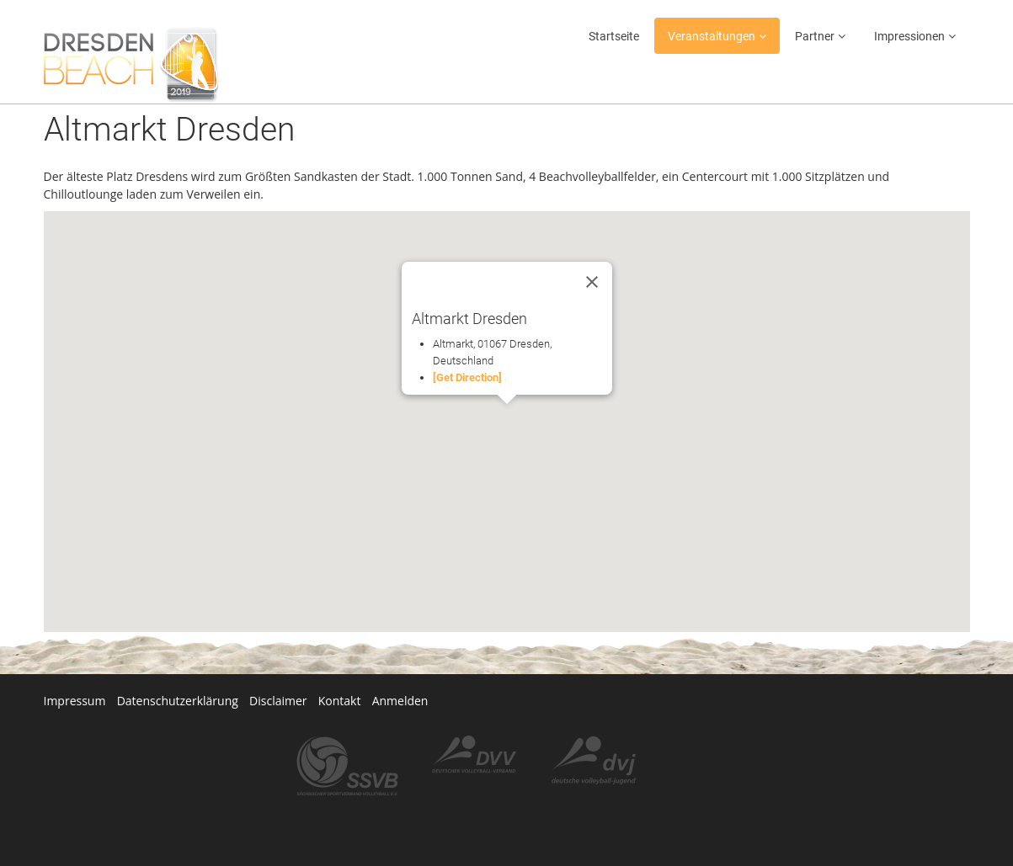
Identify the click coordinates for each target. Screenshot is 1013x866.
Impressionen (909, 36)
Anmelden (403, 701)
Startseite (614, 36)
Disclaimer (279, 701)
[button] (507, 419)
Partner (814, 36)
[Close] (592, 282)
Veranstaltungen (711, 36)
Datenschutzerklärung (177, 701)
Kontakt (341, 701)
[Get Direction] (467, 377)
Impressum (75, 701)
